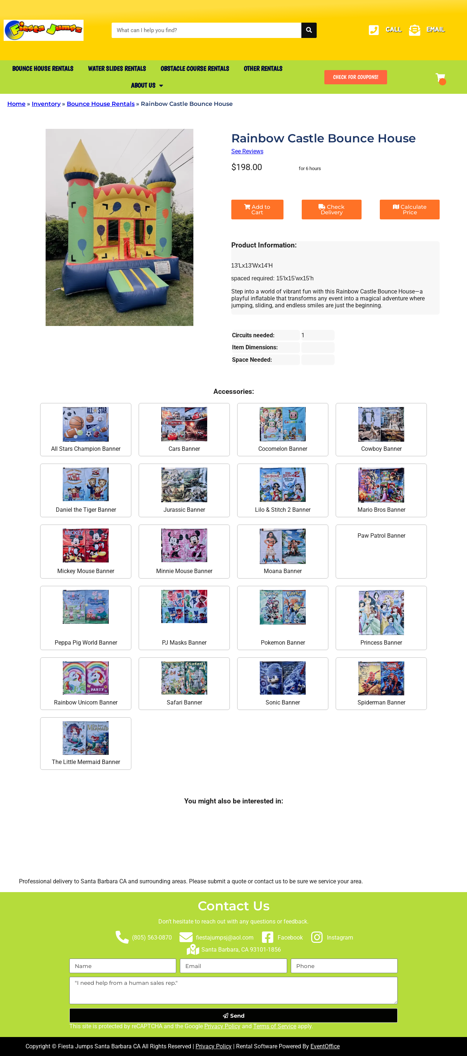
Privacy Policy (222, 1026)
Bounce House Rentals (42, 68)
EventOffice (325, 1046)
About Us (147, 85)
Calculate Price (410, 209)
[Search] (309, 30)
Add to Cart (257, 209)
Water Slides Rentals (117, 68)
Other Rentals (263, 68)
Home (16, 103)
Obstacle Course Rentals (195, 68)
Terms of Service (274, 1026)
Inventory (46, 103)
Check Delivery (331, 209)
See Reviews (247, 151)
